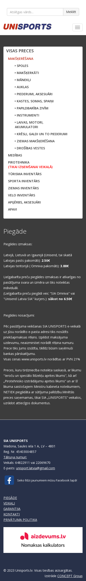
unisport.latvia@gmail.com (35, 468)
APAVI (12, 209)
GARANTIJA (11, 509)
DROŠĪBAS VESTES (30, 148)
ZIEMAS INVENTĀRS (23, 188)
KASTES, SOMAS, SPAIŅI (34, 101)
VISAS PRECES (20, 50)
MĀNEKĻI (23, 80)
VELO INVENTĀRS (21, 195)
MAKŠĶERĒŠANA (20, 58)
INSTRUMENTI (27, 115)
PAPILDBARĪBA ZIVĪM (31, 108)
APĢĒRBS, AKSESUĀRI (24, 202)
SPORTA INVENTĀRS (24, 181)
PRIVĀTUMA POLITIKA (20, 520)
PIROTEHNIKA (30, 164)
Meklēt (71, 12)
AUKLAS (22, 87)
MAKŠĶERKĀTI (27, 73)
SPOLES (21, 65)
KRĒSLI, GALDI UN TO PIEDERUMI (41, 134)
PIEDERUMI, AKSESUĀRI (34, 94)
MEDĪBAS (15, 155)
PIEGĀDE (10, 498)
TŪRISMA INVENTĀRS (25, 174)
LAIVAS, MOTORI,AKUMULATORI (29, 124)
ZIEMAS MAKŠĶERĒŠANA (35, 141)
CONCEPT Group (70, 576)
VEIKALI (9, 503)
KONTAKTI (11, 514)
